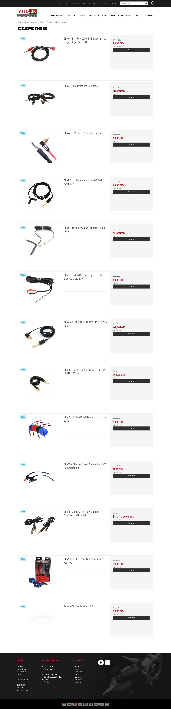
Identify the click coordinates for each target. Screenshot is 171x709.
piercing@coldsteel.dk (24, 690)
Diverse (139, 15)
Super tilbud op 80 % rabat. (121, 15)
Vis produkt (131, 50)
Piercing (149, 15)
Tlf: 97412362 (21, 685)
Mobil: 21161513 (21, 688)
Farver (82, 15)
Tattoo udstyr (56, 15)
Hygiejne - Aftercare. (98, 15)
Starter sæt (71, 15)
